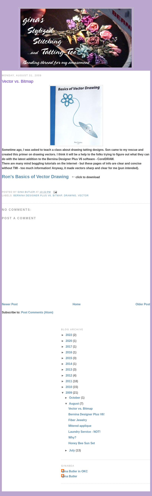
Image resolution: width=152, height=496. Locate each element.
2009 (69, 392)
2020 (69, 340)
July (72, 450)
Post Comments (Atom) (37, 312)
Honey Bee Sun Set (81, 443)
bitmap (57, 195)
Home (76, 304)
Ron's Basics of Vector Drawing (35, 176)
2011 (69, 381)
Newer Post (10, 304)
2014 (69, 363)
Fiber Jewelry (77, 420)
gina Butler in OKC (75, 471)
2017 (69, 346)
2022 (69, 335)
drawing (70, 195)
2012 (69, 375)
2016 (69, 352)
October (75, 397)
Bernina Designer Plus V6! (86, 414)
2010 (69, 387)
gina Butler (69, 476)
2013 (69, 369)
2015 (69, 358)
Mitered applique (79, 425)
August (74, 403)
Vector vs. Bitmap (80, 408)
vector (83, 195)
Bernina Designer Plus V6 (32, 195)
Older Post (143, 304)
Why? (72, 437)
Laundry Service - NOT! (84, 431)
